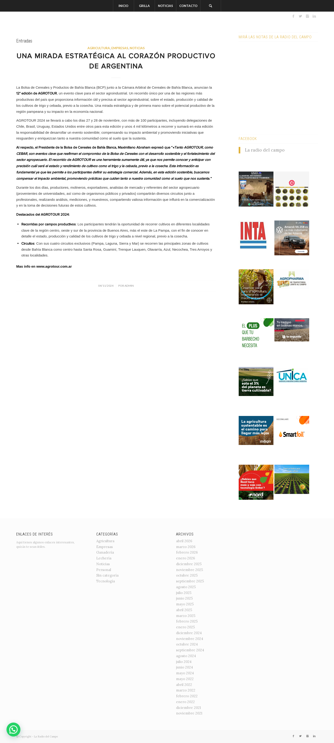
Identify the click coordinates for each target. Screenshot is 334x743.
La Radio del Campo (46, 736)
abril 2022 (184, 684)
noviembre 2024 (189, 638)
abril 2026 (184, 541)
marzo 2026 (186, 547)
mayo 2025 (185, 604)
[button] (13, 730)
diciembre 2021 (188, 707)
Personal (103, 570)
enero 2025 (185, 627)
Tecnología (105, 581)
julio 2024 (184, 661)
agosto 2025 (186, 587)
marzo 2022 (185, 690)
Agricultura (98, 48)
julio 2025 (183, 593)
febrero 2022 (187, 696)
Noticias (137, 48)
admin (129, 285)
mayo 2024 (185, 673)
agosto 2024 (186, 656)
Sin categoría (107, 575)
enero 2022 (185, 702)
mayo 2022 (185, 679)
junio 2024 (184, 667)
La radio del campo (265, 150)
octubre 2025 (187, 575)
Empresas (119, 48)
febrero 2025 (187, 621)
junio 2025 (184, 598)
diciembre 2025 (189, 564)
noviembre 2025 (189, 570)
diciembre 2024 (189, 633)
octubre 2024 (187, 644)
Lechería (103, 558)
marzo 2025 (185, 615)
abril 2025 (184, 610)
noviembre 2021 (189, 713)
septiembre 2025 (190, 581)
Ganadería (105, 552)
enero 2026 (185, 558)
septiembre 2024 (190, 650)
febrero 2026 (187, 552)
